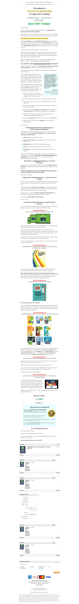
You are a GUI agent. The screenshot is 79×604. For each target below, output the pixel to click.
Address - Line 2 (25, 527)
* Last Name (25, 521)
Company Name (24, 523)
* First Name (25, 519)
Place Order (57, 594)
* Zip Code (26, 535)
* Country (26, 537)
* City (27, 528)
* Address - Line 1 (24, 525)
